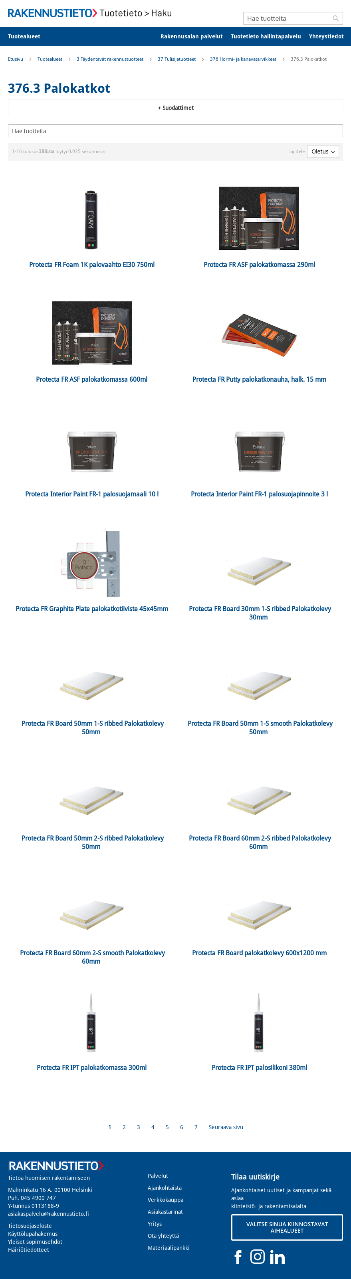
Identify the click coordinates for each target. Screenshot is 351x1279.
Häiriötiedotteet (28, 1250)
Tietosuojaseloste (30, 1226)
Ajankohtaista (165, 1188)
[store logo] (92, 13)
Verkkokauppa (165, 1200)
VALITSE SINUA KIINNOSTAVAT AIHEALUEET (287, 1227)
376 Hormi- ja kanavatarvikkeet (244, 59)
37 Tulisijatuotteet (177, 59)
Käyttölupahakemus (33, 1234)
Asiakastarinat (165, 1212)
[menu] (175, 36)
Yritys (155, 1224)
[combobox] (293, 18)
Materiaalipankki (169, 1248)
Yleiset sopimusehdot (35, 1242)
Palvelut (158, 1176)
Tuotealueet (50, 59)
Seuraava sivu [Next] (226, 1127)
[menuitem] (29, 36)
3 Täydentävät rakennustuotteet (111, 59)
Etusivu (16, 59)
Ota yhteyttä (163, 1236)
